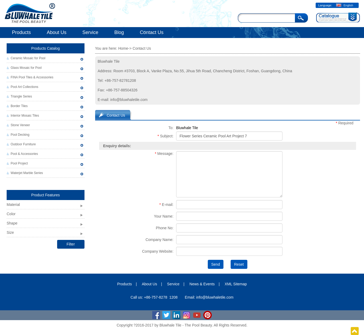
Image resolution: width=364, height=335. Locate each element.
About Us (56, 32)
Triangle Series (21, 96)
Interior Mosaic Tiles (25, 115)
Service (90, 32)
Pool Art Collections (24, 87)
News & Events (202, 284)
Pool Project (19, 163)
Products (21, 32)
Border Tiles (19, 106)
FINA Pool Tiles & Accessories (32, 77)
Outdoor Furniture (23, 144)
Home (123, 48)
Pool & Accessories (24, 154)
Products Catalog (45, 48)
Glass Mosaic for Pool (26, 68)
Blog (119, 32)
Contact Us (151, 32)
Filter (70, 244)
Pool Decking (20, 135)
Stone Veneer (20, 125)
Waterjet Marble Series (27, 173)
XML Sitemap (236, 284)
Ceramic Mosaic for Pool (28, 58)
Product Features (45, 195)
